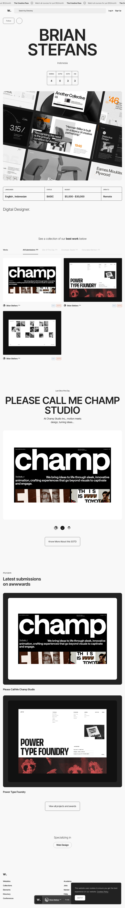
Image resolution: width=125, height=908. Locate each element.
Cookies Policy (102, 892)
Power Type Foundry (14, 791)
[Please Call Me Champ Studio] (32, 280)
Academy (68, 881)
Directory (7, 894)
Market (66, 890)
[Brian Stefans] (56, 528)
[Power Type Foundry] (93, 280)
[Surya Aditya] (32, 333)
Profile (67, 900)
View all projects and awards (62, 806)
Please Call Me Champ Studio (19, 689)
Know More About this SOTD (63, 541)
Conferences (8, 898)
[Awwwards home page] (38, 899)
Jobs (66, 885)
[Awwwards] (9, 11)
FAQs (66, 894)
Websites (6, 881)
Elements (6, 890)
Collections (7, 885)
